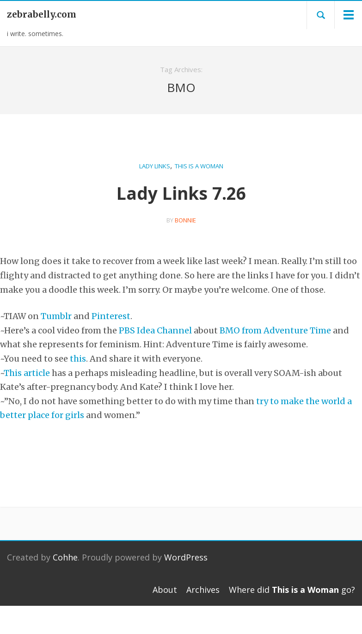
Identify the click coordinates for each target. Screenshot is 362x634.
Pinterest (111, 316)
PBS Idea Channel (155, 330)
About (165, 589)
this (78, 358)
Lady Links (154, 166)
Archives (203, 589)
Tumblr (56, 316)
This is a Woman (199, 166)
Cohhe (65, 557)
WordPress (186, 557)
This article (27, 373)
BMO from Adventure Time (275, 330)
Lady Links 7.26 (181, 193)
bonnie (185, 220)
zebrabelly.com (41, 14)
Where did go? (292, 589)
